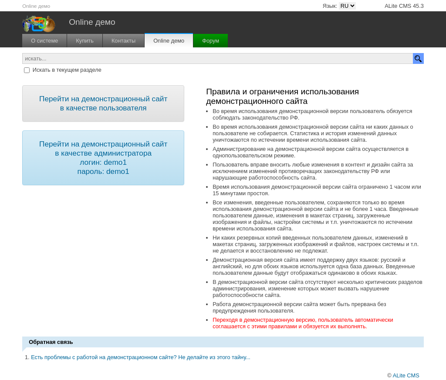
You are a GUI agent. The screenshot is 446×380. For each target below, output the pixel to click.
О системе (44, 40)
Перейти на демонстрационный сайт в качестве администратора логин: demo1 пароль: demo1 (103, 158)
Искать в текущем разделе (67, 70)
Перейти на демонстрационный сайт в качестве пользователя (103, 103)
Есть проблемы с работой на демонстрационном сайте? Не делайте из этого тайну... (140, 357)
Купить (84, 40)
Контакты (123, 40)
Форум (210, 40)
